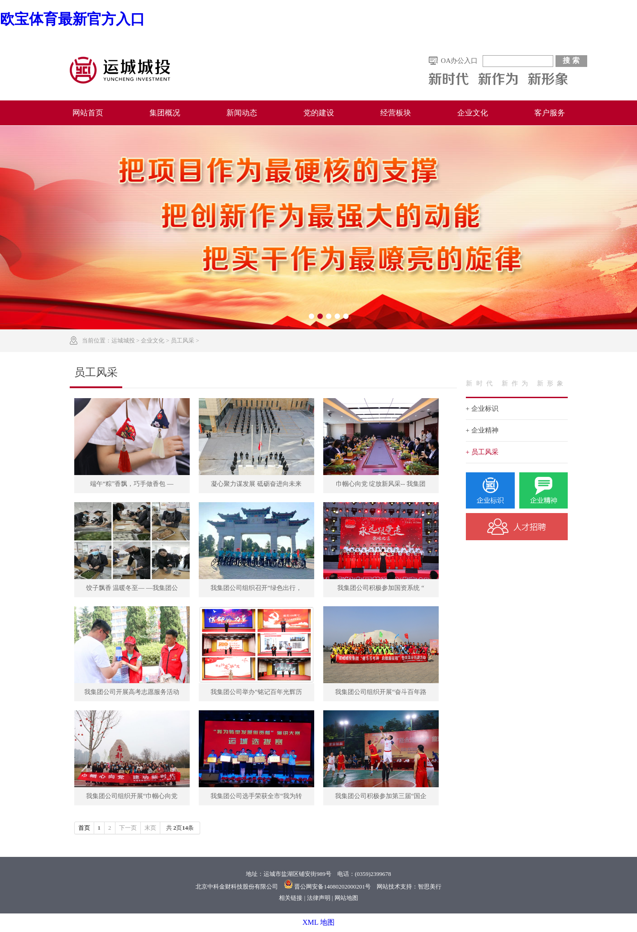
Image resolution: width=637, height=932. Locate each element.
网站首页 (87, 113)
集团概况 (164, 113)
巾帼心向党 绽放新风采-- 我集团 (381, 483)
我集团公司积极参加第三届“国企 (380, 796)
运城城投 (123, 340)
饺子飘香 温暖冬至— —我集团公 (132, 588)
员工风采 (182, 340)
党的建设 (318, 113)
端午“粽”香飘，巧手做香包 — (131, 483)
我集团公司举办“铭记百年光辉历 (256, 692)
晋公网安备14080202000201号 (332, 886)
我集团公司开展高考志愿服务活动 (131, 692)
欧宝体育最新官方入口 (72, 19)
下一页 (128, 827)
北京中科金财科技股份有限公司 (237, 886)
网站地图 (346, 897)
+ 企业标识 (482, 408)
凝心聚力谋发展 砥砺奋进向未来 (256, 483)
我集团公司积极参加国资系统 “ (380, 588)
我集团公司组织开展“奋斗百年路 (380, 692)
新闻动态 (241, 113)
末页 (150, 827)
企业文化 (472, 113)
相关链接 (290, 897)
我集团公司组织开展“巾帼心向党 (131, 796)
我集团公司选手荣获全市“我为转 (256, 796)
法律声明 (318, 897)
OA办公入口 (459, 60)
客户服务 (549, 113)
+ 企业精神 (482, 430)
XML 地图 (318, 922)
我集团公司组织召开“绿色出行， (256, 588)
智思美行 (429, 886)
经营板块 (395, 113)
